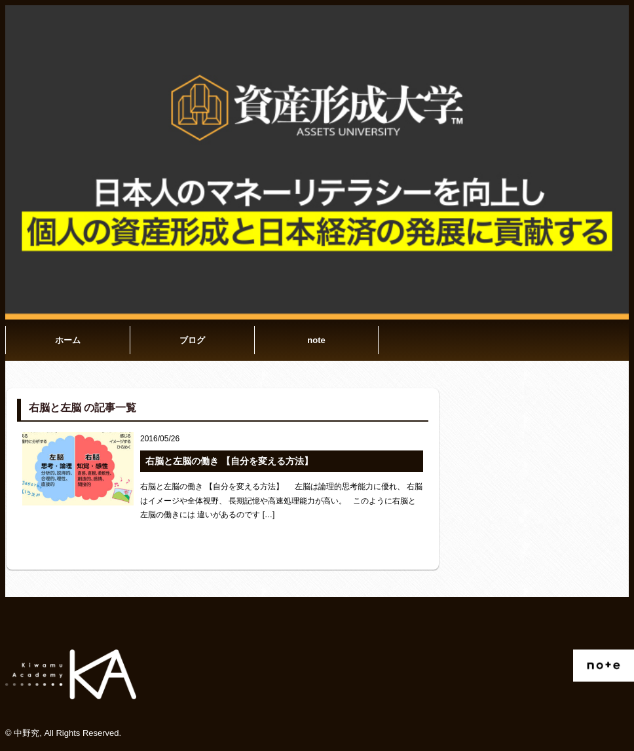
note (316, 340)
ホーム (68, 340)
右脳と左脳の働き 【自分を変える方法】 (229, 461)
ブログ (192, 340)
